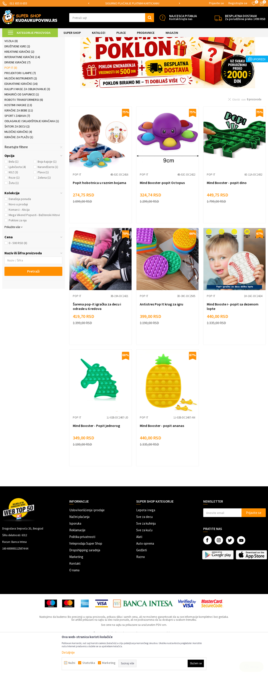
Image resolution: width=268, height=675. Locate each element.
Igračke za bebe (18, 148)
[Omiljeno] (254, 4)
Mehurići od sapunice (21, 131)
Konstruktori (16, 67)
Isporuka (75, 560)
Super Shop (33, 40)
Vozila (11, 78)
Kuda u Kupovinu (12, 40)
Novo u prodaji (18, 241)
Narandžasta (48, 204)
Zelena (44, 215)
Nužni (71, 662)
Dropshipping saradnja (84, 587)
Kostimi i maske (18, 142)
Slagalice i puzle (18, 73)
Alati (139, 574)
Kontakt (75, 600)
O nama (74, 607)
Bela (13, 199)
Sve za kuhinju (146, 560)
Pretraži (33, 308)
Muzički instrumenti (20, 115)
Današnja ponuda (20, 236)
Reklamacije (77, 567)
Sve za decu (144, 554)
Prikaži (219, 51)
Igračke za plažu (18, 174)
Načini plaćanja (79, 554)
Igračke (67, 40)
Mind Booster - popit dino (227, 220)
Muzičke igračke (18, 169)
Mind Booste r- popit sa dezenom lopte (232, 343)
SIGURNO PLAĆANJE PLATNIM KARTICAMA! (134, 3)
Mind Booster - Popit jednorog (96, 463)
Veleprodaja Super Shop (85, 580)
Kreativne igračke (19, 89)
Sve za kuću (144, 567)
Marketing (76, 594)
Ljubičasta (17, 204)
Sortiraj (184, 51)
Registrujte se (237, 3)
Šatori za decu (17, 164)
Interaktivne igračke (22, 94)
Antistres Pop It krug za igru (161, 341)
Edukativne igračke (21, 121)
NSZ (13, 209)
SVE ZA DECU (51, 40)
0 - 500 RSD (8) (18, 280)
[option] (133, 3)
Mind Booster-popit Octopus (162, 220)
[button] (111, 17)
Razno (140, 594)
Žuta (14, 220)
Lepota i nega (145, 547)
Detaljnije (68, 652)
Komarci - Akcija (19, 247)
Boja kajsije (47, 199)
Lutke (10, 62)
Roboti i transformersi (23, 137)
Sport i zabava (17, 153)
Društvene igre (17, 83)
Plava (43, 209)
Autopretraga (165, 51)
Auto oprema (145, 580)
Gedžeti (141, 587)
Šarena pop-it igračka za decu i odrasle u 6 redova (97, 343)
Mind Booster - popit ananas (162, 463)
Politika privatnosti (82, 574)
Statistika (88, 662)
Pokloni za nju (18, 257)
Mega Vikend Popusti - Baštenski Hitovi (34, 252)
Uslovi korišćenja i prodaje (87, 547)
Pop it (10, 105)
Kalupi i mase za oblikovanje (27, 126)
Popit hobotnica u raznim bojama (99, 220)
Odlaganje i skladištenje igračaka (31, 158)
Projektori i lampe (20, 110)
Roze (14, 215)
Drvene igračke (17, 99)
